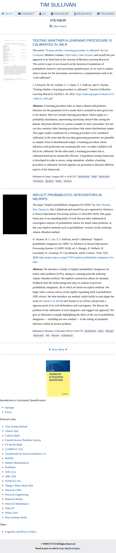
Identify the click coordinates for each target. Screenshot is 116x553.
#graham (49, 181)
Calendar (60, 13)
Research (83, 13)
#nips (100, 331)
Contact (26, 13)
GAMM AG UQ (14, 449)
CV (42, 13)
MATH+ (9, 458)
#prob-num (104, 176)
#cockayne (38, 181)
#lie (47, 335)
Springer (9, 407)
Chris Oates (71, 55)
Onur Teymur (86, 55)
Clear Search (58, 26)
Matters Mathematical (17, 462)
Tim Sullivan (58, 5)
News (7, 13)
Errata (8, 412)
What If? (10, 508)
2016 (59, 301)
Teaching (106, 13)
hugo (61, 548)
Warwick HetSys (14, 499)
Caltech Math (12, 435)
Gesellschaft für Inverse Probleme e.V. (25, 453)
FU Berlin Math (13, 444)
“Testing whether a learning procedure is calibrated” (72, 50)
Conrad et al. (48, 301)
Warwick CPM (13, 490)
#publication (83, 176)
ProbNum (10, 467)
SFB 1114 (10, 471)
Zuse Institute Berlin (16, 517)
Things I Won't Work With (19, 485)
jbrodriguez (74, 548)
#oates (58, 181)
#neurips (109, 331)
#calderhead (67, 335)
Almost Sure (12, 431)
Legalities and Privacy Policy (20, 531)
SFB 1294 (10, 476)
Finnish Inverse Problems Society (23, 440)
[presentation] (64, 110)
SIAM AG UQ (13, 480)
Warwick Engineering (16, 494)
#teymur (67, 181)
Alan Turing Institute (16, 426)
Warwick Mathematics (17, 503)
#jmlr (94, 176)
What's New (11, 512)
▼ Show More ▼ (57, 349)
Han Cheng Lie (41, 209)
